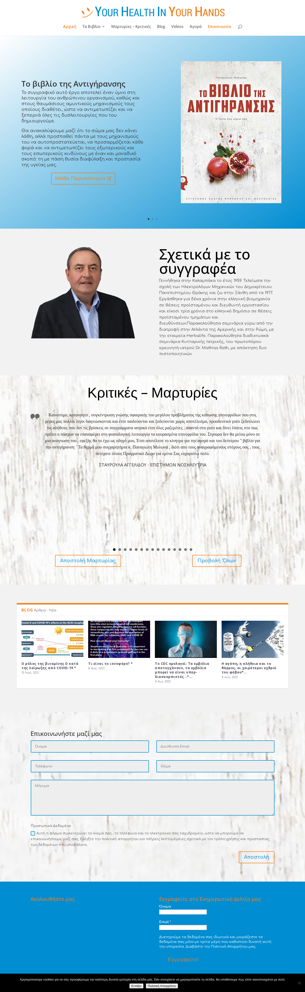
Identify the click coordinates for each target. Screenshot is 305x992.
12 (174, 549)
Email (165, 922)
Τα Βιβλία (91, 27)
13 (180, 549)
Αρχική (69, 27)
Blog (161, 27)
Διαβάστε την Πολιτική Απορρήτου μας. (221, 946)
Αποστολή (256, 857)
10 (163, 549)
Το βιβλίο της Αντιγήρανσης (73, 84)
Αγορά (196, 27)
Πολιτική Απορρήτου (162, 986)
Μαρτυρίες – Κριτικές (131, 27)
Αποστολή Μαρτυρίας (88, 560)
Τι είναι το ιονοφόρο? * (110, 663)
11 (169, 549)
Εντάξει (136, 986)
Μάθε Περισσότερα (80, 178)
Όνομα (165, 906)
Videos (177, 27)
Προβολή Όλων (217, 560)
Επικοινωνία (219, 27)
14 (185, 549)
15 (191, 549)
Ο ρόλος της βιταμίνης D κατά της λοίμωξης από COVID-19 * (49, 665)
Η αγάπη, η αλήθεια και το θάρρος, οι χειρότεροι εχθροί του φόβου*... (249, 667)
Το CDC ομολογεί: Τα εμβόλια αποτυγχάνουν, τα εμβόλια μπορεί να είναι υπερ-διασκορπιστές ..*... (182, 670)
